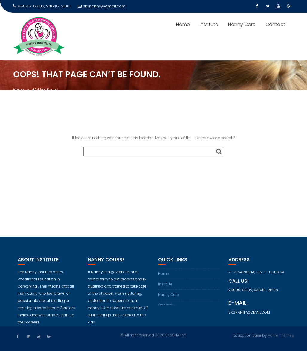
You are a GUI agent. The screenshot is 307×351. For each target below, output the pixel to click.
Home (183, 24)
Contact (275, 24)
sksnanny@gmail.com (102, 6)
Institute (209, 24)
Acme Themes (281, 334)
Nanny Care (242, 24)
